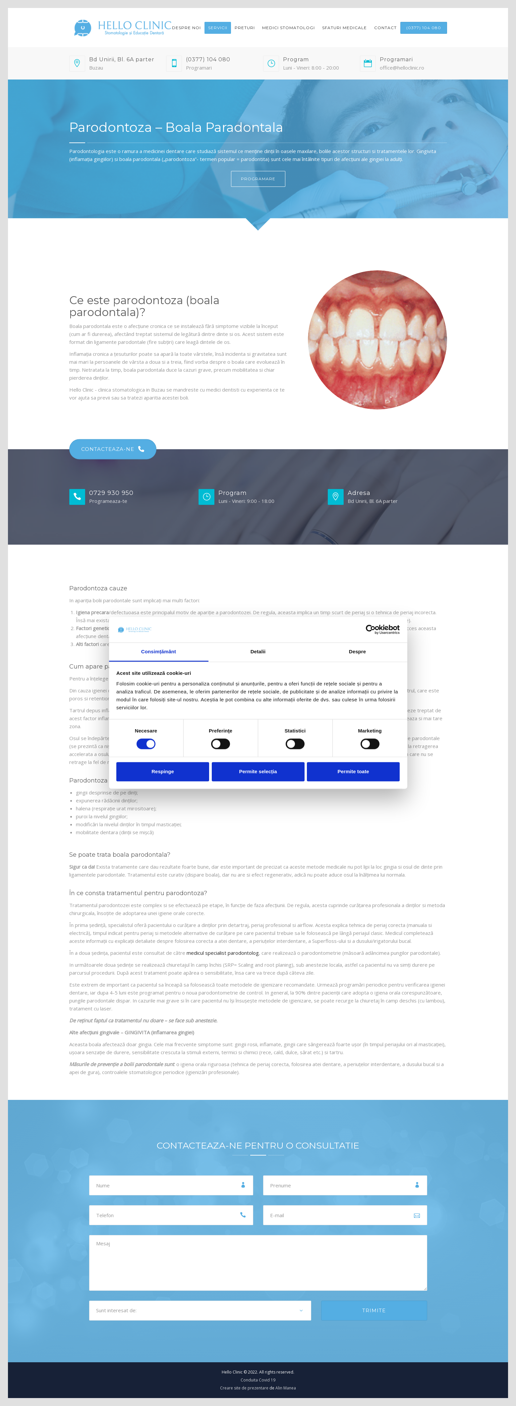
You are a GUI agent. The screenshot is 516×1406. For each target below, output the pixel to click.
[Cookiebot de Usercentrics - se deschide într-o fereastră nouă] (371, 630)
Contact (385, 27)
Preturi (245, 27)
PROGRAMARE (258, 178)
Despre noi (186, 27)
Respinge (162, 771)
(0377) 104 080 (423, 27)
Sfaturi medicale (344, 27)
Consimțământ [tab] (158, 651)
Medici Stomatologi (288, 27)
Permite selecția (258, 771)
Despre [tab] (357, 651)
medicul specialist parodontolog (223, 952)
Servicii (217, 27)
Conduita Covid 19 (258, 1380)
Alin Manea (285, 1388)
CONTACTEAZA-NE (112, 449)
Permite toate (353, 771)
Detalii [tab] (258, 651)
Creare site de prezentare (244, 1388)
